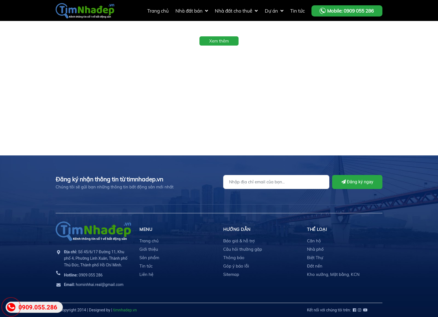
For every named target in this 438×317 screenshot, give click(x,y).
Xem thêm (219, 41)
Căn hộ (314, 240)
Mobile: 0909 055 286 (350, 11)
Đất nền (314, 266)
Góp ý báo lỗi (236, 266)
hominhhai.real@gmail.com (93, 284)
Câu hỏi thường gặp (242, 249)
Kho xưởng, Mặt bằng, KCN (333, 274)
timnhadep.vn (125, 310)
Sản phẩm (149, 257)
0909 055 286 (83, 275)
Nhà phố (315, 249)
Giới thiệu (148, 249)
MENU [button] (145, 229)
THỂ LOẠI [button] (317, 229)
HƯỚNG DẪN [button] (237, 229)
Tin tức (146, 266)
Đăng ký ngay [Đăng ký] (357, 181)
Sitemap (231, 274)
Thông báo (233, 257)
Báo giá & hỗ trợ (239, 240)
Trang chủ (149, 240)
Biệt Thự (315, 257)
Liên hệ (146, 274)
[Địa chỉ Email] (276, 182)
